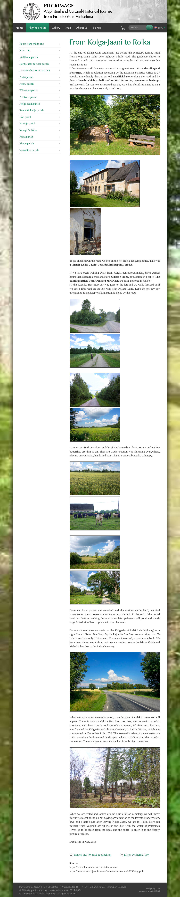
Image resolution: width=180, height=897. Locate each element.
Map (68, 27)
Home (19, 27)
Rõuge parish (26, 143)
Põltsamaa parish (28, 90)
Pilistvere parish (28, 97)
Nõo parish (25, 117)
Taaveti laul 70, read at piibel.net (92, 854)
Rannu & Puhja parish (31, 110)
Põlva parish (26, 136)
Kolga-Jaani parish (29, 103)
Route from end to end (31, 43)
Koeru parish (26, 83)
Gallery (56, 27)
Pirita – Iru (25, 50)
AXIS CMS (149, 891)
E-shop (97, 27)
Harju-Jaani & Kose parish (34, 63)
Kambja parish (27, 123)
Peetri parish (26, 77)
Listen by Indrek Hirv (136, 854)
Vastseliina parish (29, 150)
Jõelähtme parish (28, 57)
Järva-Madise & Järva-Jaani (34, 70)
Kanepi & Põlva (28, 130)
